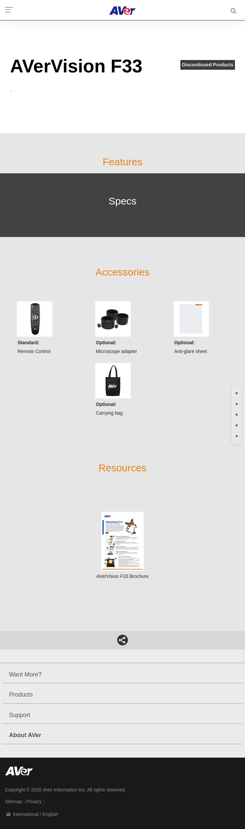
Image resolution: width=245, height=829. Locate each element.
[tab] (237, 393)
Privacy (34, 801)
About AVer (25, 735)
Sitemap (13, 801)
